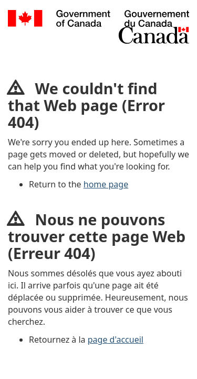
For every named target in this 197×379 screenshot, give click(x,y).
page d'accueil (115, 339)
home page (106, 184)
